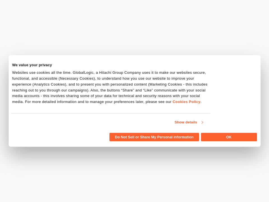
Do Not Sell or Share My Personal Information (154, 137)
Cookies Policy (186, 102)
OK (229, 137)
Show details (186, 122)
